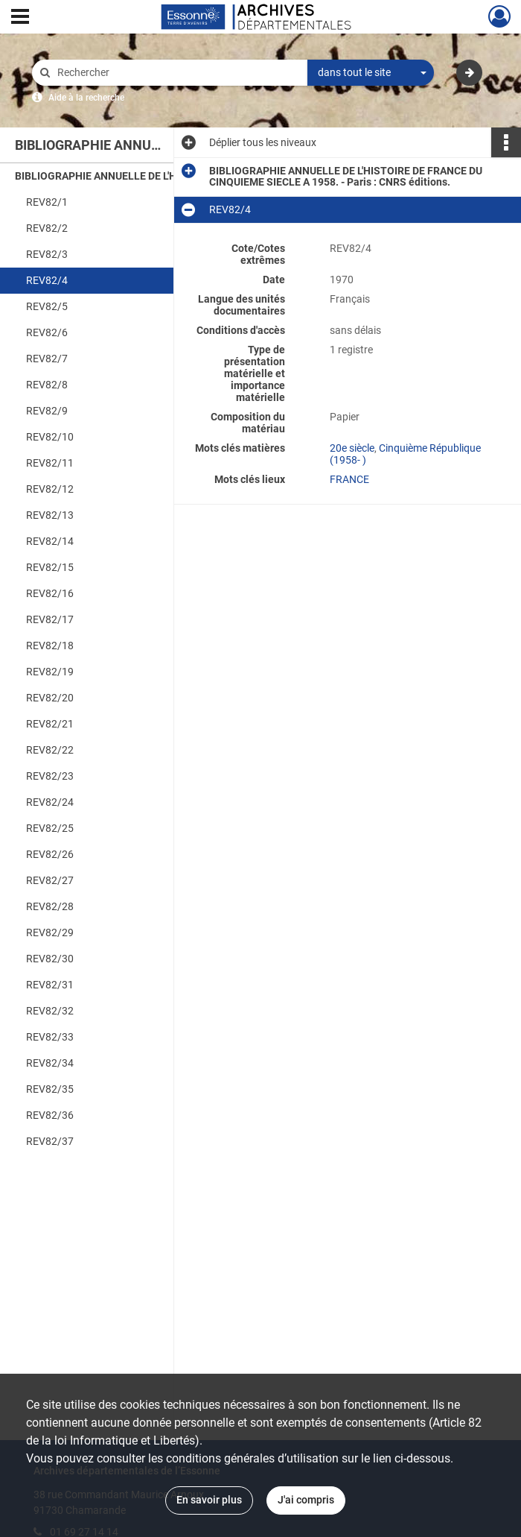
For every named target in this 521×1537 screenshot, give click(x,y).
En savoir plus (209, 1500)
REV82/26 (50, 854)
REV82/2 (47, 228)
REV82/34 (50, 1063)
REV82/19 (50, 672)
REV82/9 (47, 411)
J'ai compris (306, 1500)
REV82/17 (50, 619)
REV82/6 (47, 332)
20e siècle (352, 448)
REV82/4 (47, 280)
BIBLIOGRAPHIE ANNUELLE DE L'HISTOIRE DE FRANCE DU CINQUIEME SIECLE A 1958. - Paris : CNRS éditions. (164, 176)
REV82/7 (47, 358)
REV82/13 (50, 515)
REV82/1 (47, 202)
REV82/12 (50, 489)
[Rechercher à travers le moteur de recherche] (177, 73)
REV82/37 (50, 1141)
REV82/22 (50, 750)
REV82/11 (50, 463)
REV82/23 (50, 776)
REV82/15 (50, 567)
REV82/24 (50, 802)
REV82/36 (50, 1115)
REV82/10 (50, 437)
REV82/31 (50, 985)
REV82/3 (47, 254)
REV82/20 (50, 698)
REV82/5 (47, 306)
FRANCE (349, 479)
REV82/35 (50, 1089)
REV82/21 (50, 724)
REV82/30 (50, 959)
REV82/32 (50, 1011)
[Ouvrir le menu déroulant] (20, 18)
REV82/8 (47, 385)
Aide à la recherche (86, 97)
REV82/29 (50, 932)
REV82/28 (50, 906)
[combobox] (370, 73)
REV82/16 (50, 593)
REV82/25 (50, 828)
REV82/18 (50, 645)
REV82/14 (50, 541)
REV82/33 (50, 1037)
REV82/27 (50, 880)
